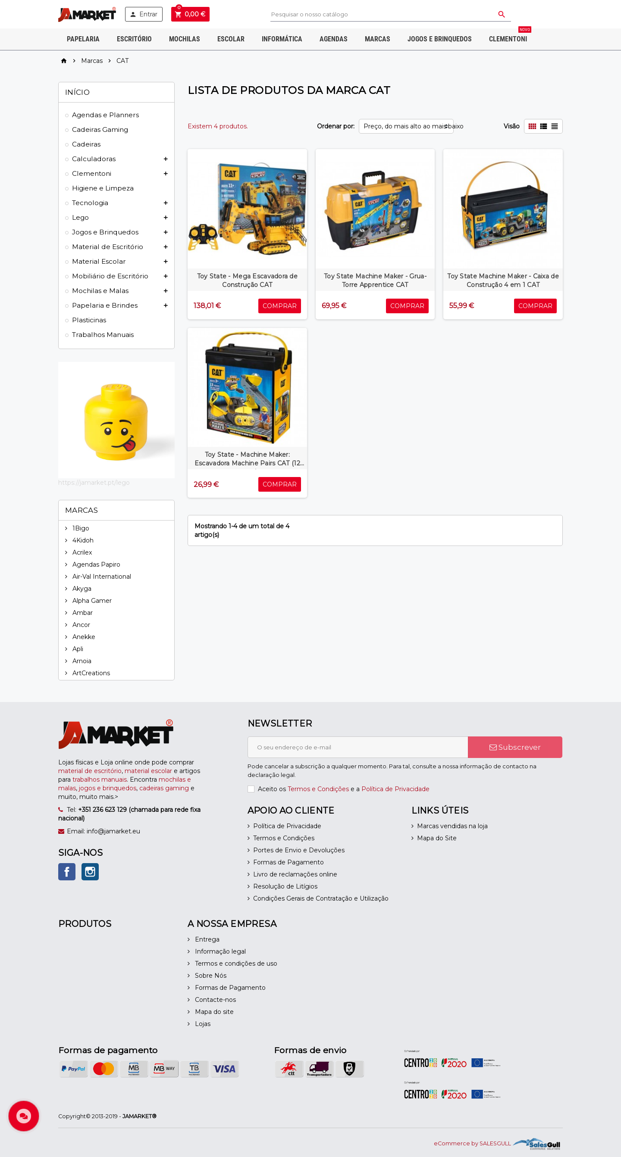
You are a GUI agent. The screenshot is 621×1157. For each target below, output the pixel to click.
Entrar (143, 14)
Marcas (377, 39)
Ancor (80, 625)
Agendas (334, 39)
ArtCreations (90, 673)
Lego (80, 217)
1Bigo (80, 528)
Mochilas (184, 39)
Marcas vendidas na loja (452, 826)
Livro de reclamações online (295, 874)
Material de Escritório (107, 247)
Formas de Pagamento (288, 862)
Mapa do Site (437, 838)
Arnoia (81, 661)
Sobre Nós (209, 975)
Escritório (134, 39)
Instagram (90, 871)
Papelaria (83, 39)
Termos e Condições (318, 789)
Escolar (231, 39)
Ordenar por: (335, 126)
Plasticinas (89, 320)
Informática (282, 39)
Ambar (82, 613)
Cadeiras (86, 144)
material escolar (148, 771)
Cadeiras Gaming (100, 129)
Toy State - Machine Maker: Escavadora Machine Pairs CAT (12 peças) (247, 463)
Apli (77, 649)
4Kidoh (82, 540)
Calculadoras (94, 159)
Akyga (81, 589)
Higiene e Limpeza (103, 188)
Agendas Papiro (95, 564)
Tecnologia (90, 203)
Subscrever (515, 747)
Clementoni (510, 35)
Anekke (83, 637)
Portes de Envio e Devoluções (299, 850)
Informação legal (219, 951)
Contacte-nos (214, 1000)
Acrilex (81, 552)
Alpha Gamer (91, 601)
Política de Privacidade (395, 789)
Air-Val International (101, 576)
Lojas (201, 1024)
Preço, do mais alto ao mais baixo (409, 126)
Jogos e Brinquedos (440, 39)
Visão (512, 126)
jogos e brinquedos (107, 788)
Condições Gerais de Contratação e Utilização (321, 898)
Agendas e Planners (105, 115)
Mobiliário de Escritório (110, 276)
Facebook (66, 871)
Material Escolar (99, 261)
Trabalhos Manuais (103, 335)
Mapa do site (213, 1012)
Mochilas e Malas (100, 291)
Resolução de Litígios (285, 886)
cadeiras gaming (164, 788)
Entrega (206, 939)
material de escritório (90, 771)
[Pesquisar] (390, 14)
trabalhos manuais (99, 779)
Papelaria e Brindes (105, 305)
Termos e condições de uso (235, 963)
